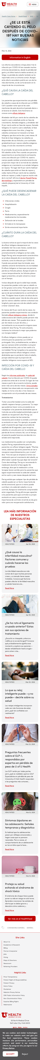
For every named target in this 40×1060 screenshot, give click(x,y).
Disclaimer (7, 989)
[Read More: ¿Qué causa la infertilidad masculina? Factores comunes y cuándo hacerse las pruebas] (20, 533)
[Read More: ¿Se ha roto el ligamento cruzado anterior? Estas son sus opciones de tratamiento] (20, 603)
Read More (9, 588)
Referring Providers (10, 966)
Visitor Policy (8, 986)
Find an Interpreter (10, 951)
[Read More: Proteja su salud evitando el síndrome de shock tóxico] (20, 864)
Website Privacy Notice (12, 992)
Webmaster (8, 1005)
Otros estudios (32, 385)
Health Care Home (8, 16)
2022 (31, 16)
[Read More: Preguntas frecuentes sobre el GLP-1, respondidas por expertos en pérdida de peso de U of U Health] (20, 733)
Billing (6, 948)
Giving (6, 957)
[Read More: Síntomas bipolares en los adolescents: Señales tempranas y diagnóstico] (20, 801)
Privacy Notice (8, 1048)
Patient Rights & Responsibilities (15, 980)
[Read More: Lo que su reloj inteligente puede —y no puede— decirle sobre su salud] (20, 671)
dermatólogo (7, 180)
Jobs (5, 954)
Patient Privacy (9, 983)
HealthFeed (22, 16)
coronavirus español (16, 928)
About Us (7, 942)
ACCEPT (10, 1053)
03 (37, 16)
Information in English (20, 57)
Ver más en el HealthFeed (20, 918)
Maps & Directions (10, 960)
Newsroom (7, 963)
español (30, 928)
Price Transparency (10, 977)
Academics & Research (12, 945)
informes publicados (17, 375)
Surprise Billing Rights (11, 1001)
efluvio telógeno (18, 113)
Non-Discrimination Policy (13, 998)
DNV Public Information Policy (14, 995)
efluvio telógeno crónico (17, 315)
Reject (25, 1053)
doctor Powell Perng (28, 178)
